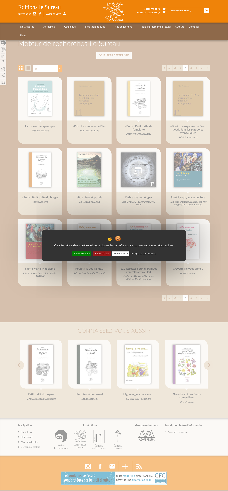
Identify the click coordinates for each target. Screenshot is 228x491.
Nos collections (103, 27)
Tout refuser (101, 253)
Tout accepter (81, 253)
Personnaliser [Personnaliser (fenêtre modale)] (121, 253)
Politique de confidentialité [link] (143, 253)
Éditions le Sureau (39, 7)
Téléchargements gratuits (130, 27)
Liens (181, 27)
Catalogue (60, 27)
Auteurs (154, 27)
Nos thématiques (80, 27)
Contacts (168, 27)
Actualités (44, 27)
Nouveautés (27, 27)
